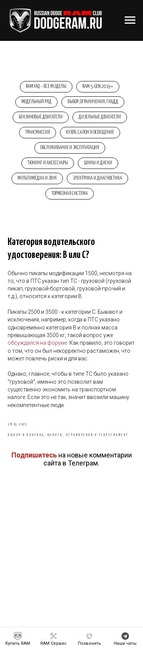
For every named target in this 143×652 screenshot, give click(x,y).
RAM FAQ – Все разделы (46, 86)
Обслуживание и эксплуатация (69, 147)
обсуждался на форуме (37, 343)
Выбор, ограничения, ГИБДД (92, 101)
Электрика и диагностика (97, 178)
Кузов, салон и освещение (90, 132)
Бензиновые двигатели (41, 117)
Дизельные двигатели (100, 117)
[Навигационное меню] (130, 20)
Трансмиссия (37, 132)
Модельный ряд (36, 101)
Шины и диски (98, 163)
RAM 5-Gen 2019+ (97, 86)
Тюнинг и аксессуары (47, 163)
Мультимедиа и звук (37, 178)
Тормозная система (69, 193)
